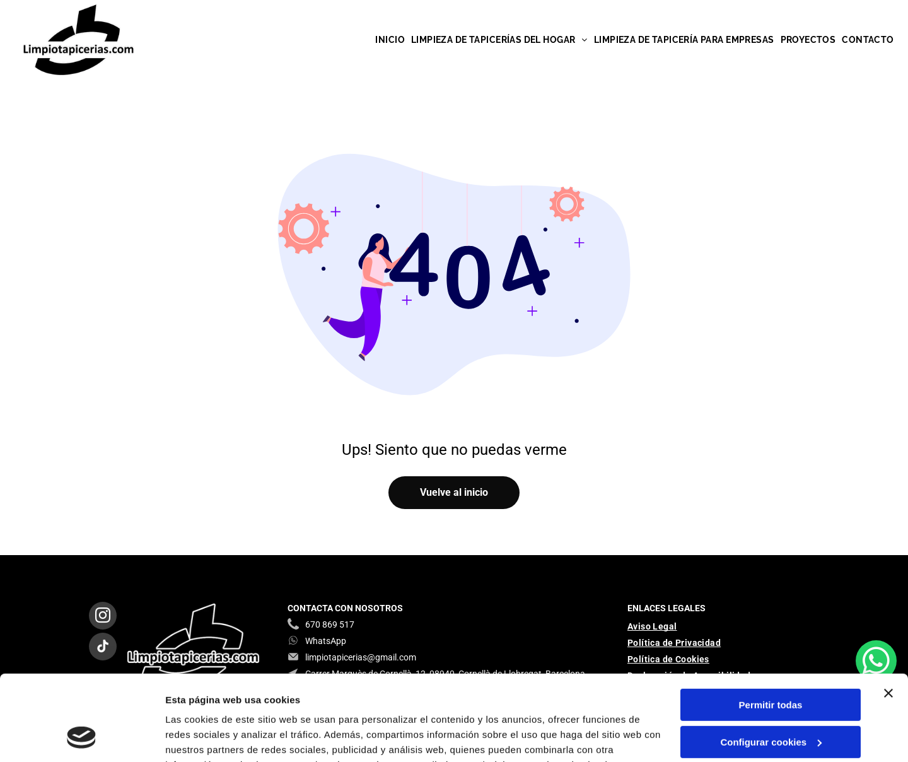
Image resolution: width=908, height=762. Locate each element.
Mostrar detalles (202, 737)
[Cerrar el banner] (888, 615)
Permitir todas (771, 627)
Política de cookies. (258, 702)
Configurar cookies (771, 664)
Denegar (770, 701)
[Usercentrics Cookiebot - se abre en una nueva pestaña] (81, 737)
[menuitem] (390, 40)
